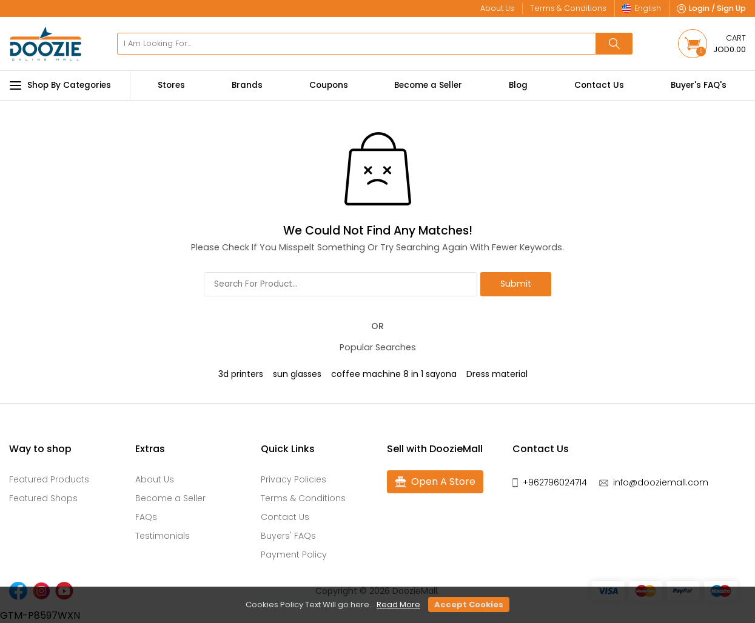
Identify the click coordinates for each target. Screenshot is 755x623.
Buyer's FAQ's (698, 85)
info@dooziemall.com (660, 482)
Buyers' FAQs (288, 536)
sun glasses (297, 374)
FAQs (146, 517)
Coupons (328, 85)
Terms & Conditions (303, 498)
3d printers (240, 374)
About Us (154, 479)
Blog (518, 85)
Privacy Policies (293, 479)
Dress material (497, 374)
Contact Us (599, 85)
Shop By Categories (60, 85)
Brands (247, 85)
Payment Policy (294, 554)
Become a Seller (428, 85)
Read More (398, 604)
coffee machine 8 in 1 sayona (394, 374)
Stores (171, 85)
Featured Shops (43, 498)
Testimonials (162, 536)
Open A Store (435, 482)
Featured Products (49, 479)
